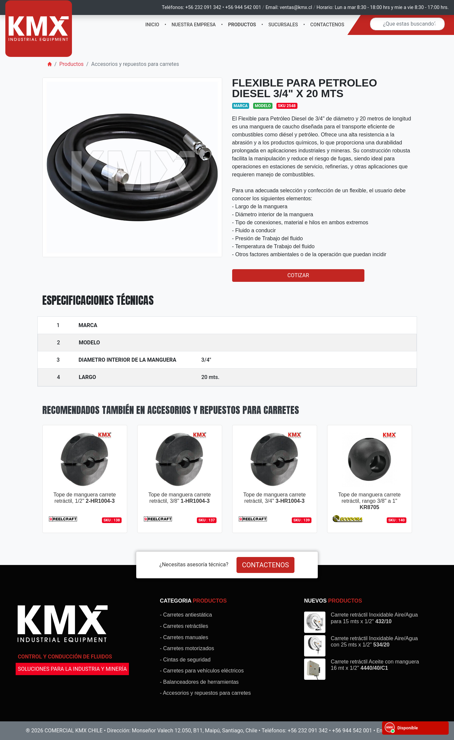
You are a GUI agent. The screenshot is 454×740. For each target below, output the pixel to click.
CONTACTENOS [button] (265, 565)
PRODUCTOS (242, 25)
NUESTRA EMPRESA (194, 25)
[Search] (407, 24)
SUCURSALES (283, 25)
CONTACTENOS (327, 25)
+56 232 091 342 (203, 7)
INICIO (152, 25)
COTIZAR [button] (298, 275)
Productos (71, 64)
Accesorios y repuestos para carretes (135, 64)
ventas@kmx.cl (296, 7)
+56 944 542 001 (243, 7)
